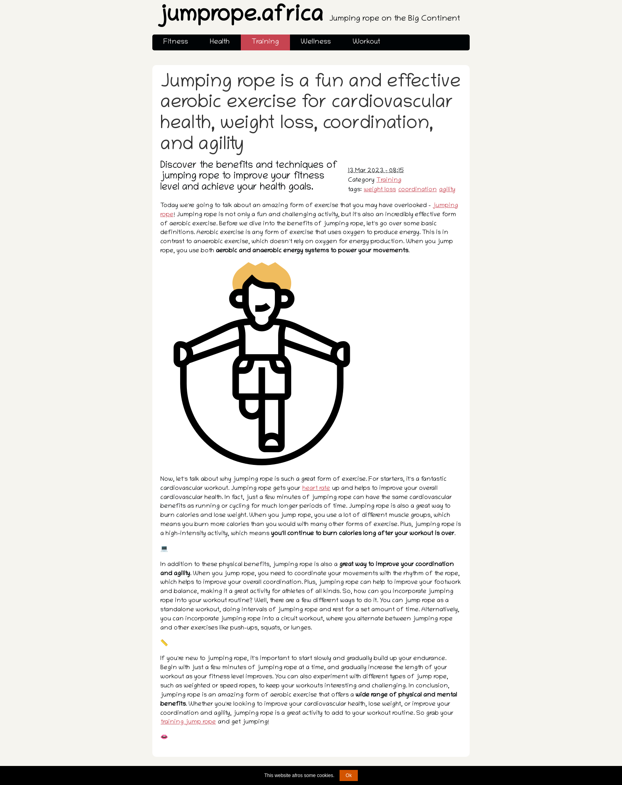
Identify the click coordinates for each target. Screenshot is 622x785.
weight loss (380, 190)
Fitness (175, 42)
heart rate (316, 488)
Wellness (316, 42)
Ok (348, 775)
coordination (417, 190)
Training (265, 42)
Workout (366, 42)
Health (220, 42)
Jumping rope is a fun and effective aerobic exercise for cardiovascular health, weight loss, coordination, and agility (310, 114)
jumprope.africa (308, 16)
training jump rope (188, 722)
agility (447, 190)
